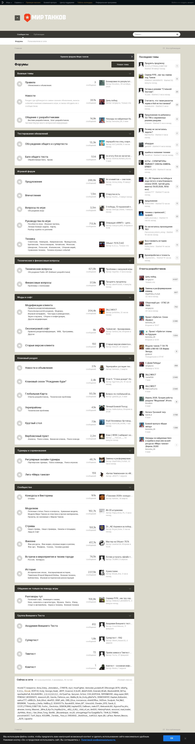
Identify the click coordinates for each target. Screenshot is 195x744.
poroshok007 (23, 715)
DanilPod (148, 155)
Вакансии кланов (57, 439)
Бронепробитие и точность (157, 255)
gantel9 (148, 146)
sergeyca (116, 103)
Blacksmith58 (113, 691)
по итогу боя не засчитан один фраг (123, 156)
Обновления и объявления (39, 85)
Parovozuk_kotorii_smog (155, 232)
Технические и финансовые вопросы (38, 260)
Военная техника (68, 575)
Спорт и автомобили (37, 605)
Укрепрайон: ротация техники (120, 366)
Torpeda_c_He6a (34, 703)
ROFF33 (35, 691)
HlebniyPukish (104, 709)
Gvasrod (69, 691)
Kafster (115, 498)
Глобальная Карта (36, 393)
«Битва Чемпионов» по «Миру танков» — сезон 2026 (131, 473)
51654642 (72, 715)
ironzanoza (81, 700)
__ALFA (20, 719)
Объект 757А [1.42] (115, 243)
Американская (56, 242)
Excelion (115, 84)
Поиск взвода (73, 439)
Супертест (31, 640)
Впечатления (33, 195)
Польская (43, 247)
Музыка (60, 602)
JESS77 (115, 476)
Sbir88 (52, 712)
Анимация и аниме (51, 599)
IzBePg (124, 688)
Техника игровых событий (58, 250)
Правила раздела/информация (41, 308)
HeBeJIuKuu (117, 409)
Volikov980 (149, 203)
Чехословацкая (47, 244)
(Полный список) (124, 680)
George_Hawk (118, 209)
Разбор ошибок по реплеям (40, 229)
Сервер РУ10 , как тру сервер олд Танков (126, 598)
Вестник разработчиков (38, 120)
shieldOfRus (92, 700)
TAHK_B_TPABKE (111, 712)
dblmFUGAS (117, 284)
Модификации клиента (39, 305)
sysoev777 (149, 192)
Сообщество (23, 35)
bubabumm (149, 106)
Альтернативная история (59, 572)
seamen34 (116, 544)
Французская (70, 242)
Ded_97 (115, 347)
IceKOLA (93, 715)
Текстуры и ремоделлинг (58, 314)
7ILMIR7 (115, 559)
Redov (114, 668)
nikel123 (50, 700)
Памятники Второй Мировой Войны (43, 575)
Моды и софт (24, 297)
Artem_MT (79, 703)
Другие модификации (37, 319)
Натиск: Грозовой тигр (155, 412)
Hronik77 (21, 688)
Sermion (115, 369)
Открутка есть (113, 194)
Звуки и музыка (35, 316)
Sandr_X (112, 703)
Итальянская (54, 247)
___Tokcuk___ (117, 438)
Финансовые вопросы (38, 282)
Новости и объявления (39, 367)
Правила (30, 82)
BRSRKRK (21, 703)
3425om (102, 700)
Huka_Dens (149, 246)
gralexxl (148, 354)
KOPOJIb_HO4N (118, 423)
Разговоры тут (34, 596)
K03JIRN (46, 715)
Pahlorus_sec (63, 697)
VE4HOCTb (58, 703)
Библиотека (33, 578)
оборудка (149, 143)
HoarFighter (79, 688)
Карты (53, 227)
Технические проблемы (60, 397)
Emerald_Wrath (100, 691)
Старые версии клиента (39, 345)
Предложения (33, 181)
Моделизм (31, 508)
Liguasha (28, 719)
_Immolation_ (53, 688)
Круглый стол (33, 423)
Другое (31, 334)
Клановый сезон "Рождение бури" (45, 381)
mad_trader (125, 709)
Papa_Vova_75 (118, 513)
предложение (151, 201)
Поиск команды (56, 462)
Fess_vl (63, 715)
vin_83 (72, 712)
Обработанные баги (36, 160)
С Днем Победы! (153, 363)
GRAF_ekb (59, 700)
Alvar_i (29, 712)
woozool (115, 709)
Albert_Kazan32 (119, 640)
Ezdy (42, 691)
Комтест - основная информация (121, 666)
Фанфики (41, 547)
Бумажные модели (69, 511)
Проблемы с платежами (38, 286)
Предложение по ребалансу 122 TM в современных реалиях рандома (158, 118)
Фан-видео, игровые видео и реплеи (58, 544)
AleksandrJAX (106, 706)
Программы (68, 331)
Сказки (50, 547)
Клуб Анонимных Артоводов (119, 421)
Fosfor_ (115, 197)
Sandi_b (148, 415)
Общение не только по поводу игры (37, 588)
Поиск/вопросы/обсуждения (40, 311)
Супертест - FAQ (114, 638)
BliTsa (123, 691)
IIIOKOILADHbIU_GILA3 (121, 158)
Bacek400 (69, 703)
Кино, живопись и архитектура (41, 602)
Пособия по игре (35, 224)
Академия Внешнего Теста (41, 625)
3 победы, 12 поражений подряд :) (122, 207)
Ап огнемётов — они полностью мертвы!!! (126, 179)
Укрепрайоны (33, 407)
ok (171, 738)
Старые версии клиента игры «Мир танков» (127, 344)
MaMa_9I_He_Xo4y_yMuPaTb (83, 697)
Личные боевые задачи (38, 227)
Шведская (32, 247)
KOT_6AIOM (117, 144)
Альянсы (31, 439)
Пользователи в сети (37, 41)
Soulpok (111, 700)
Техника (30, 238)
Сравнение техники (36, 250)
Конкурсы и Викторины (39, 495)
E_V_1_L (115, 246)
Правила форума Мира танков (74, 57)
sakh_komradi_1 (151, 218)
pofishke (116, 312)
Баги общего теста (36, 156)
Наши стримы (34, 529)
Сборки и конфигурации (54, 316)
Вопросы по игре (35, 207)
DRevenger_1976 (112, 688)
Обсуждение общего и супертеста (46, 143)
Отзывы (31, 498)
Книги (67, 602)
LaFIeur (110, 715)
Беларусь (40, 560)
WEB (59, 331)
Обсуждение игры (36, 211)
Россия (31, 560)
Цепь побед (111, 100)
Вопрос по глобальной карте (120, 394)
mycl (71, 688)
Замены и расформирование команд (123, 458)
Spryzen (75, 694)
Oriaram (148, 123)
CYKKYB (63, 688)
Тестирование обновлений (32, 133)
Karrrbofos (149, 135)
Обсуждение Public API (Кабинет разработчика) (49, 272)
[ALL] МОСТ (111, 310)
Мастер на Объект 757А (117, 541)
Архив (50, 160)
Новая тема (123, 64)
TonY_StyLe (36, 715)
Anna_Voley (117, 182)
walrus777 (21, 700)
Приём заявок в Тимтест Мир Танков (123, 652)
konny (28, 709)
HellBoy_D (48, 703)
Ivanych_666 (117, 225)
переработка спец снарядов (120, 141)
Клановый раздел (27, 358)
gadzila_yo (116, 396)
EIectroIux (54, 706)
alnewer (20, 709)
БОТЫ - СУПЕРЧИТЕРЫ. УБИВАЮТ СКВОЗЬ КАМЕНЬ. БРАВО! (158, 164)
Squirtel (115, 272)
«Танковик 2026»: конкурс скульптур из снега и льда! (131, 496)
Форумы (19, 41)
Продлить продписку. (116, 282)
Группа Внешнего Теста (31, 615)
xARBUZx (32, 700)
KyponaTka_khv (121, 706)
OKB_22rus (70, 700)
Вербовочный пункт (37, 436)
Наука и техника (55, 605)
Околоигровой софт (37, 328)
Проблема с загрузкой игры (119, 269)
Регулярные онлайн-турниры (42, 459)
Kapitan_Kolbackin (119, 697)
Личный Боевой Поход (116, 406)
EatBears (87, 706)
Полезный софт (34, 599)
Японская (70, 244)
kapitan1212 (77, 706)
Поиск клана (42, 439)
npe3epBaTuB (23, 694)
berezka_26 (117, 121)
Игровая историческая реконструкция (57, 578)
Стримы (30, 526)
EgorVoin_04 (117, 382)
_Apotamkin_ (150, 258)
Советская (32, 242)
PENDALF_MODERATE (121, 601)
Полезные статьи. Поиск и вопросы (43, 511)
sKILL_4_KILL (72, 709)
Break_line (116, 574)
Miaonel (35, 709)
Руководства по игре (38, 221)
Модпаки (59, 311)
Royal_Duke (117, 529)
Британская (33, 244)
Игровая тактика (52, 224)
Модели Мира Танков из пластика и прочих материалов (53, 514)
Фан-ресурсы (34, 544)
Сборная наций (68, 247)
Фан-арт (31, 547)
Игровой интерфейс (36, 314)
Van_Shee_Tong (40, 712)
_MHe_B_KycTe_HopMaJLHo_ (53, 709)
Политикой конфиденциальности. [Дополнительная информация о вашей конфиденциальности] (98, 740)
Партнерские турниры (37, 462)
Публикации (39, 34)
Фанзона (30, 541)
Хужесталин (112, 571)
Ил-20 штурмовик (114, 510)
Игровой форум (26, 171)
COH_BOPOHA (93, 694)
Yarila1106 (149, 377)
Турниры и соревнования (31, 450)
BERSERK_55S (150, 169)
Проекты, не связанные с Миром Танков (46, 517)
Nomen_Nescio (121, 715)
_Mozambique (62, 712)
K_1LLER (77, 691)
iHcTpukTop (65, 694)
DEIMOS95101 (103, 697)
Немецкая (43, 242)
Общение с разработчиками (42, 117)
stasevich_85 (43, 697)
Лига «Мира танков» (37, 474)
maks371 (95, 706)
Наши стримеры (49, 529)
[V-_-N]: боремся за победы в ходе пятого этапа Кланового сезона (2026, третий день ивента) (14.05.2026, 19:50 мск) (158, 184)
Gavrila (53, 697)
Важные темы (25, 73)
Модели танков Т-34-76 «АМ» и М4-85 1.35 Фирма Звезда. (157, 349)
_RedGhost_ (83, 715)
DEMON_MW (65, 706)
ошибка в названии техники (157, 152)
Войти (174, 2)
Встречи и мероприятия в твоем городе (49, 556)
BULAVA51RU (37, 694)
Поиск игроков (71, 462)
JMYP (61, 691)
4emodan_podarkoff (94, 688)
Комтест (30, 667)
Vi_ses (147, 94)
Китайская (60, 244)
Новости (30, 95)
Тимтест (30, 653)
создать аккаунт (187, 2)
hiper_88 (102, 715)
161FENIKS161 (107, 694)
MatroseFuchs (151, 389)
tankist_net (116, 331)
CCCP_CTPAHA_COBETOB (29, 706)
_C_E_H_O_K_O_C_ (51, 694)
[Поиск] (148, 34)
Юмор (74, 602)
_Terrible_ (55, 715)
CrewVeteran (117, 626)
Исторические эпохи (37, 572)
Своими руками (62, 547)
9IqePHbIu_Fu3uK (119, 461)
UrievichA (89, 703)
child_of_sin (84, 709)
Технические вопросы (38, 269)
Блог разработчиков (60, 120)
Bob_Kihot (41, 700)
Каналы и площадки (66, 529)
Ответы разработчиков (38, 397)
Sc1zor (83, 694)
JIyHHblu (21, 712)
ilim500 (94, 709)
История (30, 569)
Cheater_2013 (101, 703)
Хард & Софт (33, 532)
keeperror (31, 688)
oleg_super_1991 (121, 694)
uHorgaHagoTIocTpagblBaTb (89, 712)
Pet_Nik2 (120, 700)
